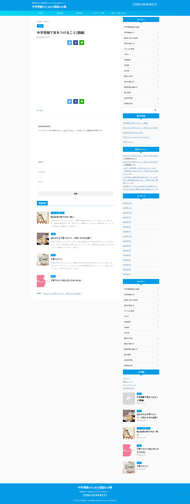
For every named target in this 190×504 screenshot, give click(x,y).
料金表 (40, 13)
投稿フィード (128, 382)
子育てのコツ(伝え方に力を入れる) (66, 280)
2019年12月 (127, 236)
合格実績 (60, 13)
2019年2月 (127, 269)
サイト (40, 182)
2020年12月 (127, 203)
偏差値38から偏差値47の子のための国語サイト (95, 492)
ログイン (126, 378)
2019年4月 (127, 260)
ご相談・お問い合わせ (118, 13)
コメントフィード (129, 385)
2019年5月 (127, 255)
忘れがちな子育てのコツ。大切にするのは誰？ (71, 238)
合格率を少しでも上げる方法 (134, 186)
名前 (41, 162)
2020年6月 (127, 222)
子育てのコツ (56, 259)
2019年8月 (127, 246)
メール (41, 172)
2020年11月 (127, 208)
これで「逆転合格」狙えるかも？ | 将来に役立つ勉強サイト (140, 171)
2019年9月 (127, 241)
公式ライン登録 (98, 13)
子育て (41, 110)
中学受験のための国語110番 (49, 6)
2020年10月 (127, 213)
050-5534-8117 (145, 4)
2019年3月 (127, 265)
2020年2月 (127, 227)
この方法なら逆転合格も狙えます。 (136, 177)
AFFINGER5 (112, 500)
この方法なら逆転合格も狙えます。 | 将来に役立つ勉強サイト (140, 180)
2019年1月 (127, 274)
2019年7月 (127, 250)
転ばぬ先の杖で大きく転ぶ (62, 217)
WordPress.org (128, 388)
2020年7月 (127, 217)
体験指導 (79, 13)
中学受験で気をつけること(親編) (135, 123)
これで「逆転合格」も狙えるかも (135, 168)
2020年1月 (127, 232)
